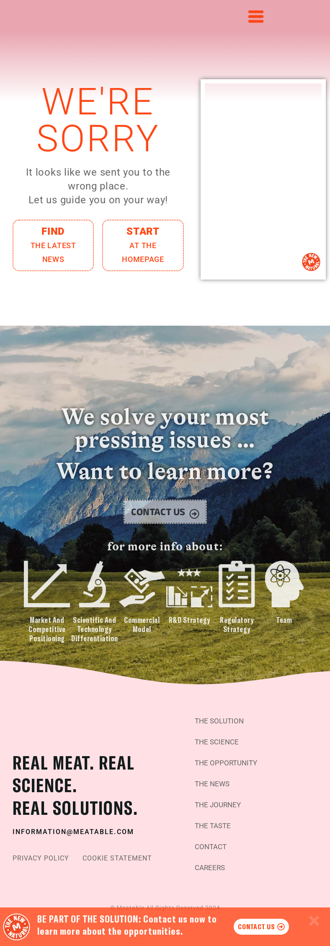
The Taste (214, 818)
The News (213, 776)
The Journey (219, 797)
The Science (218, 735)
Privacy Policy (41, 856)
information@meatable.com (73, 829)
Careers (211, 860)
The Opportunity (228, 756)
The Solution (221, 714)
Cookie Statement (117, 856)
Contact (212, 839)
